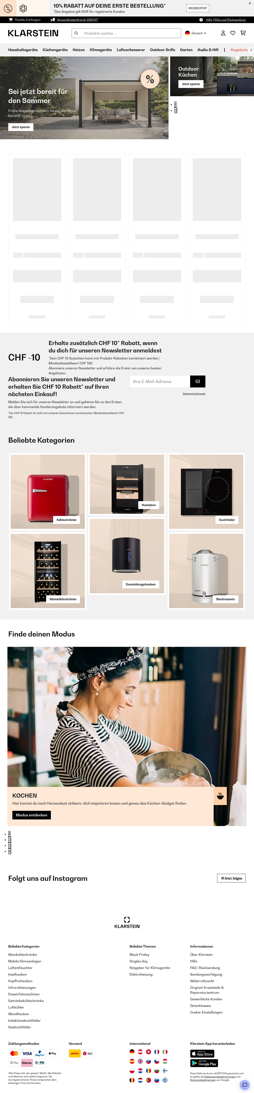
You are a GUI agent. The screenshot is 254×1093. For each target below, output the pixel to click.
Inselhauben (17, 951)
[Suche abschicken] (76, 33)
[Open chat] (245, 1085)
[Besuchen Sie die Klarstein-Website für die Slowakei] (148, 1038)
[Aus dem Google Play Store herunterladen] (204, 1040)
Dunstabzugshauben (141, 584)
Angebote (239, 50)
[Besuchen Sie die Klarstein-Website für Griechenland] (165, 1057)
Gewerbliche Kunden (206, 976)
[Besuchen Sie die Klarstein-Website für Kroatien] (140, 1047)
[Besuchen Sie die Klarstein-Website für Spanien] (132, 1038)
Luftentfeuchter (20, 945)
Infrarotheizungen (22, 964)
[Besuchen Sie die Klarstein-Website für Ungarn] (165, 1038)
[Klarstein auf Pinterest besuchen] (52, 1085)
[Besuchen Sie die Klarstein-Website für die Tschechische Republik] (156, 1038)
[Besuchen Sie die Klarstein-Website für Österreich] (140, 1028)
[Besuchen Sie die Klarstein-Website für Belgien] (132, 1057)
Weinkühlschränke (63, 599)
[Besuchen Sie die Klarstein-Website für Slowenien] (156, 1057)
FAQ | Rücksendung (205, 945)
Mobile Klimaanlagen (24, 938)
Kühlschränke (66, 520)
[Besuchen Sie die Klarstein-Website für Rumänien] (148, 1047)
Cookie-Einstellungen (206, 989)
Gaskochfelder (19, 1004)
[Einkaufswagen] (243, 33)
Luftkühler (16, 984)
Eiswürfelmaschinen (24, 971)
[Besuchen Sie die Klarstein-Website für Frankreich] (156, 1028)
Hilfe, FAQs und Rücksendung (226, 19)
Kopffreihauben (20, 958)
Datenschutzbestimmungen (220, 1053)
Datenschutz (85, 1084)
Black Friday (139, 931)
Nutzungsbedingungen (203, 1057)
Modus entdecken (32, 723)
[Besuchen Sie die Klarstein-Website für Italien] (165, 1028)
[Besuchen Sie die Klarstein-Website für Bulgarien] (156, 1047)
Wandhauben (18, 991)
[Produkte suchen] (126, 33)
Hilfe (193, 938)
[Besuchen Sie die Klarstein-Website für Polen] (132, 1047)
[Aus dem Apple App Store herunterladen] (202, 1030)
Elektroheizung (141, 951)
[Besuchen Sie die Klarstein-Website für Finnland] (165, 1047)
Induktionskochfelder (24, 997)
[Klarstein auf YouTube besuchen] (39, 1085)
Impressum (124, 1084)
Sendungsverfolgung (206, 951)
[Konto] (223, 33)
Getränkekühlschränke (26, 978)
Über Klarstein (201, 931)
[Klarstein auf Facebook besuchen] (25, 1085)
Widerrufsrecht (202, 958)
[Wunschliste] (232, 33)
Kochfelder (227, 520)
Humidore (149, 505)
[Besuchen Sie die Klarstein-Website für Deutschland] (132, 1028)
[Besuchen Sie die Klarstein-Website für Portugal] (148, 1057)
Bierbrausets (225, 599)
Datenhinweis (200, 983)
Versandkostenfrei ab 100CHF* (77, 19)
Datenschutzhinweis (194, 393)
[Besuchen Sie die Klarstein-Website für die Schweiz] (148, 1028)
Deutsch (195, 33)
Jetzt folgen (233, 855)
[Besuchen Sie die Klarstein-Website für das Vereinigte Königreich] (140, 1038)
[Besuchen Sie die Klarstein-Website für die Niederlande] (140, 1057)
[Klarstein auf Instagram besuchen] (12, 1085)
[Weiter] (251, 50)
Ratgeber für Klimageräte (150, 945)
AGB (105, 1084)
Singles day (138, 938)
